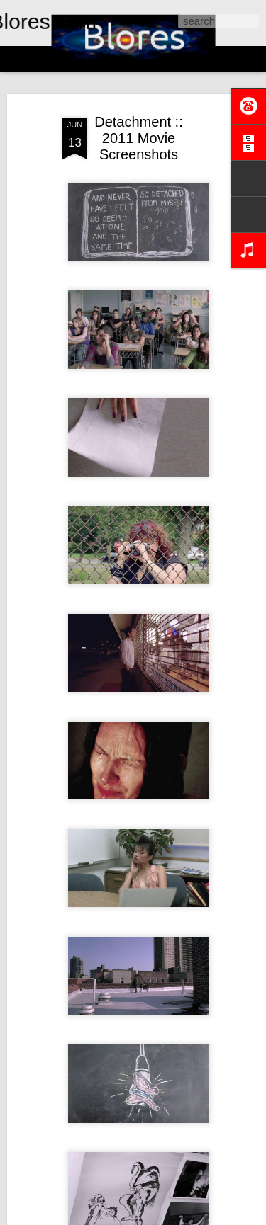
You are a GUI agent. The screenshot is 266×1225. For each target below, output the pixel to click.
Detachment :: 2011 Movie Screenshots (138, 138)
